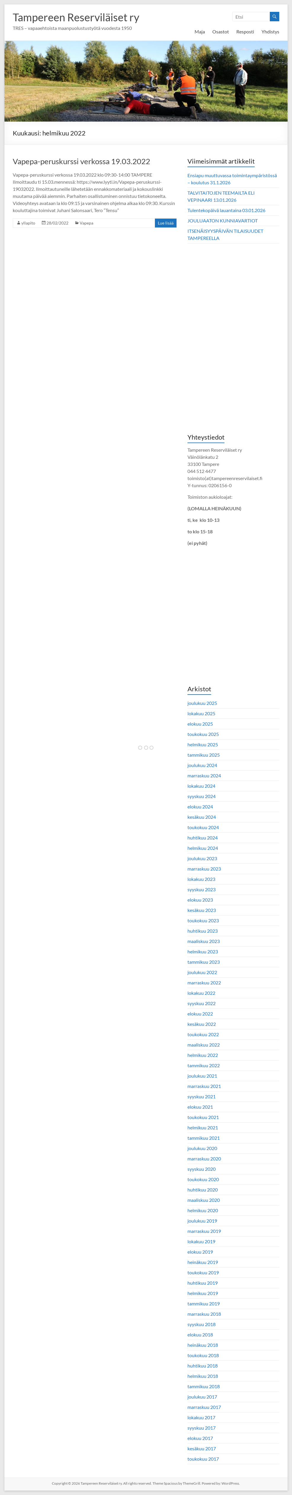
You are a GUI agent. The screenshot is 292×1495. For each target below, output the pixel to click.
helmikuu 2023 (202, 951)
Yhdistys (270, 31)
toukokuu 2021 (203, 1117)
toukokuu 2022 (203, 1034)
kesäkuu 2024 (201, 817)
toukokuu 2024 (203, 827)
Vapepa (86, 222)
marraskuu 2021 (204, 1086)
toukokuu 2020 (203, 1179)
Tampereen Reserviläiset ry (76, 17)
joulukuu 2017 (202, 1396)
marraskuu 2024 (204, 775)
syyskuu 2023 (201, 889)
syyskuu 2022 (201, 1003)
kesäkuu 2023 (201, 910)
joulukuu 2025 (202, 703)
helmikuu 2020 (202, 1210)
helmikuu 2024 (202, 848)
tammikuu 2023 (203, 962)
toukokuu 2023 (203, 920)
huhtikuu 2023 (202, 931)
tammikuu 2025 (203, 755)
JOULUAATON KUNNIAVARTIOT (222, 220)
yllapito (28, 222)
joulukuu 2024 (202, 765)
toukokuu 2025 (203, 734)
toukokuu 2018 (203, 1355)
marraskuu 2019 (204, 1231)
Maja (200, 31)
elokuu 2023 (200, 900)
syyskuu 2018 (201, 1324)
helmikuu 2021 (202, 1127)
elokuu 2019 (200, 1252)
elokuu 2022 (200, 1013)
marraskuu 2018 (204, 1314)
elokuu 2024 (200, 806)
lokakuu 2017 (201, 1417)
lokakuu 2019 (201, 1241)
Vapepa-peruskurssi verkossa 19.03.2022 (81, 161)
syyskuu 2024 (201, 796)
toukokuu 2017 (203, 1459)
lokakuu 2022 (201, 993)
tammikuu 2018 (203, 1386)
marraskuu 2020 (204, 1158)
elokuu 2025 (200, 723)
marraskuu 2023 (204, 868)
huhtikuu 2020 (202, 1189)
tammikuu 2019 (203, 1303)
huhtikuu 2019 (202, 1283)
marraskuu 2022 (204, 982)
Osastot (220, 31)
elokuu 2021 (200, 1107)
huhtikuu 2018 (202, 1365)
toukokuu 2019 (203, 1272)
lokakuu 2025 (201, 713)
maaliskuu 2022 (203, 1044)
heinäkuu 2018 (202, 1345)
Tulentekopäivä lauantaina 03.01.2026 (226, 210)
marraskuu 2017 (204, 1407)
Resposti (245, 31)
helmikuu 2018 (202, 1376)
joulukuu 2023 (202, 858)
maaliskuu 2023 (203, 941)
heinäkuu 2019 (202, 1262)
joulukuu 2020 (202, 1148)
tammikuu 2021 (203, 1138)
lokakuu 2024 (201, 786)
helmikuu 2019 (202, 1293)
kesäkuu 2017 (201, 1448)
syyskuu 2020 (201, 1169)
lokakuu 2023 (201, 879)
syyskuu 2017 (201, 1428)
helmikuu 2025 (202, 744)
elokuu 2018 (200, 1334)
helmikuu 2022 (202, 1055)
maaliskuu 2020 (203, 1200)
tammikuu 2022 (203, 1065)
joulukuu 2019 (202, 1220)
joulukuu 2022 (202, 972)
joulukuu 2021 (202, 1076)
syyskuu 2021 (201, 1096)
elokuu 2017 (200, 1438)
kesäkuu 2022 (201, 1024)
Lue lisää (166, 222)
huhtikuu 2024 (202, 837)
